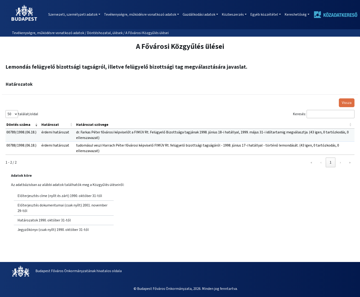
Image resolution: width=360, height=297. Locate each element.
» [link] (350, 162)
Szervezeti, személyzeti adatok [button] (73, 14)
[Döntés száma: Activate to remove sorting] (23, 125)
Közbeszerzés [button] (233, 14)
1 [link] (330, 162)
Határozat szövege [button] (92, 124)
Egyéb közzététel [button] (264, 14)
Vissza (346, 102)
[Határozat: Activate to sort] (57, 125)
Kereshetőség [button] (296, 14)
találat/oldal (28, 114)
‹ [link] (320, 162)
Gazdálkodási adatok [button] (199, 14)
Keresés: (299, 114)
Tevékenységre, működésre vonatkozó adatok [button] (140, 14)
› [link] (340, 162)
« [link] (311, 162)
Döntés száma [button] (18, 124)
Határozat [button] (50, 124)
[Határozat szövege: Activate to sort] (214, 125)
